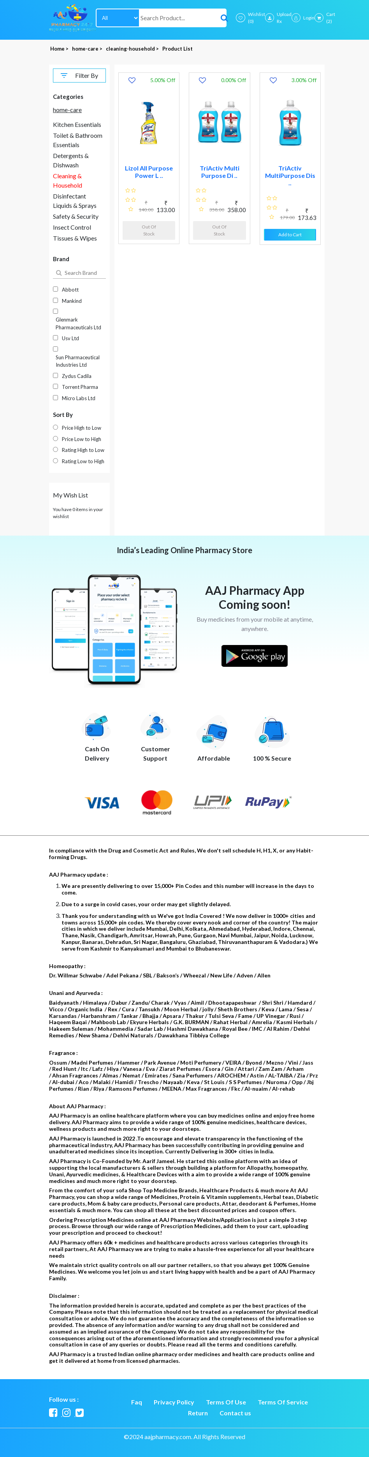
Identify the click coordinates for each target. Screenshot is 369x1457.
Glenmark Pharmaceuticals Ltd (78, 323)
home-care (67, 109)
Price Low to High (81, 439)
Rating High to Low (83, 450)
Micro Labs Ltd (78, 398)
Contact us (235, 1413)
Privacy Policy (174, 1402)
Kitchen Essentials (77, 124)
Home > (60, 49)
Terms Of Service (283, 1402)
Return (198, 1413)
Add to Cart (290, 234)
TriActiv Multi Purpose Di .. (219, 171)
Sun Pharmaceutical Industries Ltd (78, 361)
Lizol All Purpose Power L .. (149, 171)
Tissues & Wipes (75, 238)
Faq (136, 1402)
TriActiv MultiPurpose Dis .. (290, 175)
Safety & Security (75, 216)
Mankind (72, 301)
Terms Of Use (226, 1402)
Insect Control (72, 227)
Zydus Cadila (76, 376)
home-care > (88, 49)
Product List (177, 49)
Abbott (70, 289)
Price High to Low (81, 428)
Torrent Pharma (80, 387)
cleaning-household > (133, 49)
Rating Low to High (83, 461)
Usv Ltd (70, 338)
